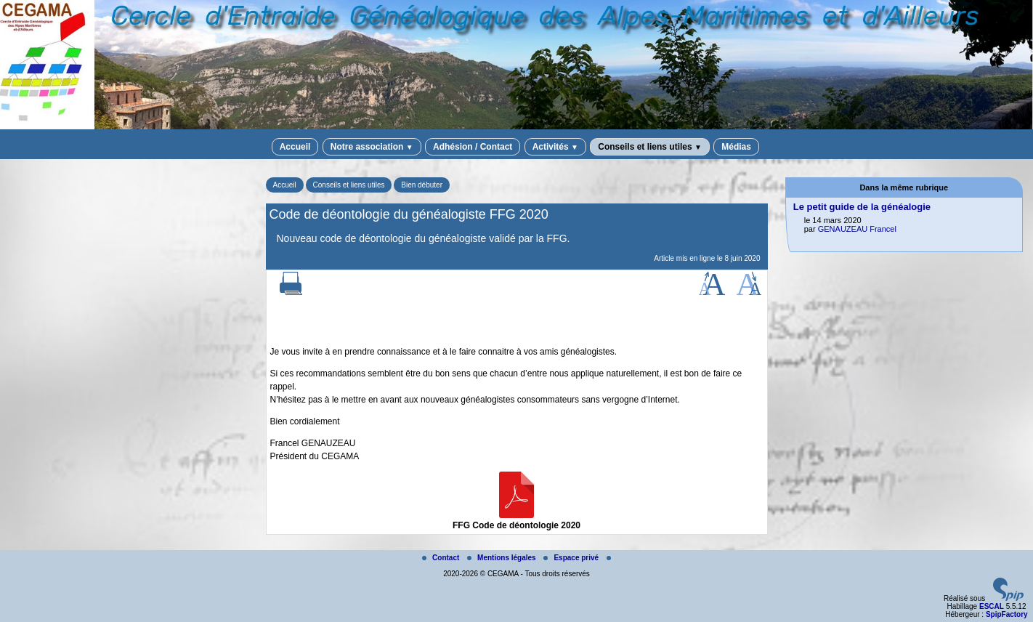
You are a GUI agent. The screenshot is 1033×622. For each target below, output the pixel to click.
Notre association (372, 147)
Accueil (295, 147)
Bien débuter (421, 185)
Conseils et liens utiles (650, 147)
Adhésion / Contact (472, 147)
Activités (555, 147)
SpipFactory (1007, 614)
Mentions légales (502, 558)
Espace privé (571, 558)
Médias (736, 147)
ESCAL (991, 606)
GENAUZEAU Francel (857, 229)
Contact (441, 558)
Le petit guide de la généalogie (862, 206)
